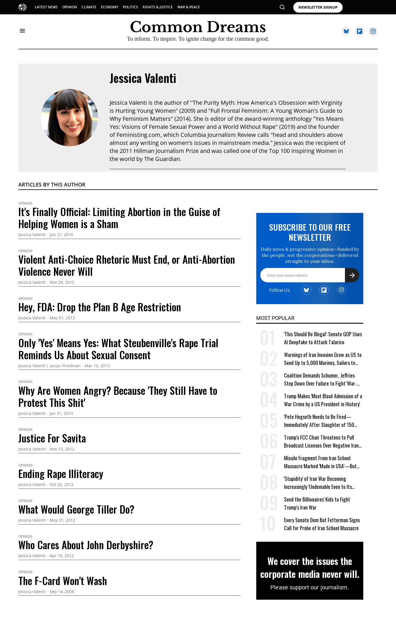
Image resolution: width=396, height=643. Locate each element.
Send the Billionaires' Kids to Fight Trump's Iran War (317, 503)
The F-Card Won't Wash (62, 580)
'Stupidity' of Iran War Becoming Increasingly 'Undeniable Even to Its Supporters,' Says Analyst (318, 483)
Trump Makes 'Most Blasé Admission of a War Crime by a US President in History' (323, 400)
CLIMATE (88, 7)
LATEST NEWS (46, 7)
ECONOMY (109, 7)
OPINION (69, 7)
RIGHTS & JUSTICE (158, 7)
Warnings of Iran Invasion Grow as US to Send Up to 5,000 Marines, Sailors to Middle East (323, 359)
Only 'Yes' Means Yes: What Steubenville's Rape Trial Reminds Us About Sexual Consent (118, 348)
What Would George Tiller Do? (76, 509)
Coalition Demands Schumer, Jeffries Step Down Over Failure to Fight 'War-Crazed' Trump (320, 379)
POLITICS (130, 7)
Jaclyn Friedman (65, 366)
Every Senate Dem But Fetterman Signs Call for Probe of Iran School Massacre (322, 524)
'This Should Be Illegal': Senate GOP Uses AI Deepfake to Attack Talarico (323, 338)
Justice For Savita (52, 437)
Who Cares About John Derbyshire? (85, 544)
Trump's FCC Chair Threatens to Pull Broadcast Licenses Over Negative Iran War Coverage (321, 441)
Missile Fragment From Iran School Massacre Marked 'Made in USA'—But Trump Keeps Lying (320, 462)
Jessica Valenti (143, 77)
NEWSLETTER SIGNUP (317, 7)
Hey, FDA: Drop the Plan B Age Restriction (99, 306)
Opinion (25, 203)
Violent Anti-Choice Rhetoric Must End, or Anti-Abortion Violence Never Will (126, 265)
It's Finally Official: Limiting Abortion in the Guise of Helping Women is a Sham (119, 217)
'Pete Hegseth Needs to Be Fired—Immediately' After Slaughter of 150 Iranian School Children (319, 421)
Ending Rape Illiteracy (60, 473)
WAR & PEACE (188, 7)
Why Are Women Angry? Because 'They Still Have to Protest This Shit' (117, 396)
